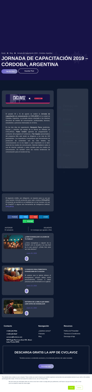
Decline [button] (79, 387)
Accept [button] (71, 387)
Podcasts (42, 333)
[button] (13, 217)
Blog (11, 53)
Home (3, 53)
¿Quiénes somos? (45, 331)
